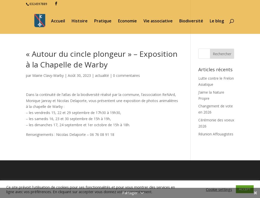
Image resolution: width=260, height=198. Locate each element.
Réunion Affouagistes (215, 134)
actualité (102, 75)
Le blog (217, 21)
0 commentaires (126, 75)
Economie (127, 21)
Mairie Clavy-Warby (48, 75)
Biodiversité (191, 21)
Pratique (102, 21)
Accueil (58, 21)
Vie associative (158, 21)
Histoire (80, 21)
